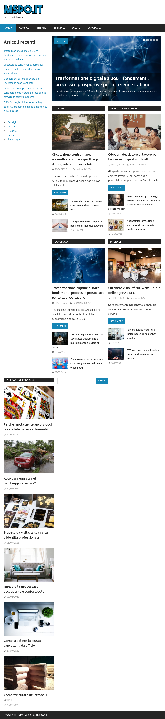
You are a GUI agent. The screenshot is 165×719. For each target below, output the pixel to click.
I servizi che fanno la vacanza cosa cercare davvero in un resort (86, 205)
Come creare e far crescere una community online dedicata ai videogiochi (86, 363)
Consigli (24, 27)
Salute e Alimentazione (124, 108)
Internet (41, 27)
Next (64, 41)
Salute (76, 27)
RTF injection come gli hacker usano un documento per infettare (143, 354)
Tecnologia (94, 27)
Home (6, 27)
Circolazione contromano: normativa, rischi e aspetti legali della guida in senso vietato (76, 159)
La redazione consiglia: (19, 380)
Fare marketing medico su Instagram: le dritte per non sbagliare (141, 334)
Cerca (101, 380)
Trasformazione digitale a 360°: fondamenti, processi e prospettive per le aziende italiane (78, 293)
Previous (57, 41)
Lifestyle (59, 27)
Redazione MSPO (82, 169)
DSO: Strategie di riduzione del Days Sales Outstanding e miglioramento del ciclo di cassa (25, 106)
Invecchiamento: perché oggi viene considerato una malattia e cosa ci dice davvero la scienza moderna (25, 93)
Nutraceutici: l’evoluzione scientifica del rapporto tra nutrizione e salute (141, 225)
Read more (60, 192)
